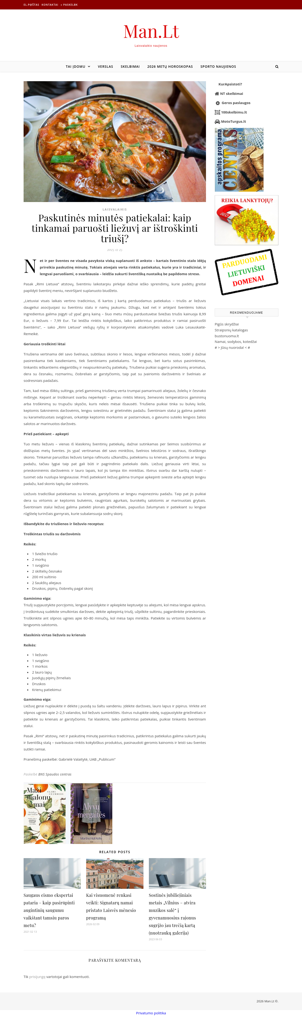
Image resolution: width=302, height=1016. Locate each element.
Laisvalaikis (115, 209)
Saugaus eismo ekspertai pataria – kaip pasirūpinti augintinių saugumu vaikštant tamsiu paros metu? (49, 910)
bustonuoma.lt (227, 335)
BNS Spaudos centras (54, 774)
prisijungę (37, 976)
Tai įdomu (75, 66)
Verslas (105, 66)
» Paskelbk (69, 4)
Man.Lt (151, 30)
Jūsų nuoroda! (232, 347)
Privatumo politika (151, 1013)
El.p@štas (31, 4)
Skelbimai (130, 66)
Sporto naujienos (218, 66)
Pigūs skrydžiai (227, 324)
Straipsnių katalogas (231, 330)
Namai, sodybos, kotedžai (236, 341)
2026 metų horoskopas (170, 66)
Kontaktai (50, 4)
